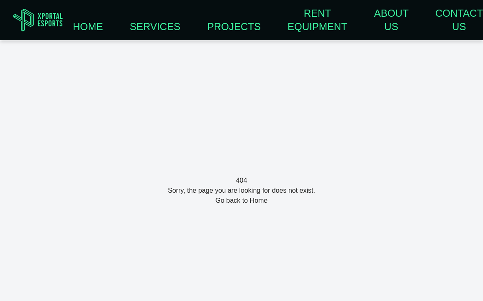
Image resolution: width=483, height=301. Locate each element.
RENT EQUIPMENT (317, 20)
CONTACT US (459, 20)
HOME (88, 26)
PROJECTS (234, 26)
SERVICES (155, 26)
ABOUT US (391, 20)
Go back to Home (242, 200)
